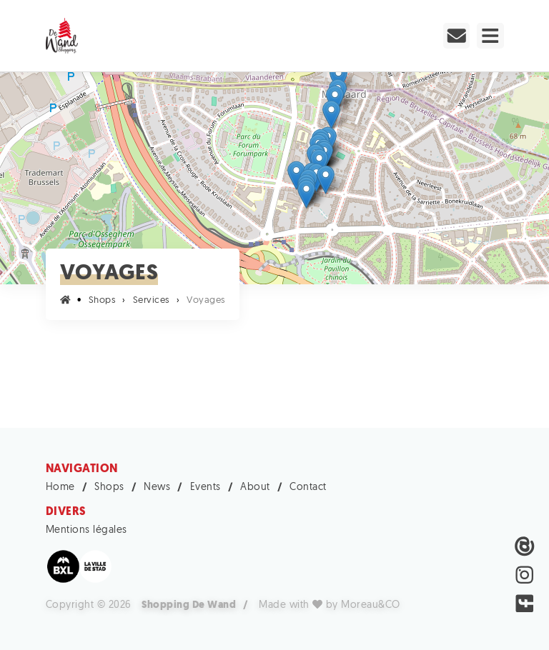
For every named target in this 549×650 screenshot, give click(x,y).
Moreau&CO (370, 605)
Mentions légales (86, 530)
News (157, 487)
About (255, 487)
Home (60, 487)
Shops (109, 487)
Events (205, 487)
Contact (308, 487)
